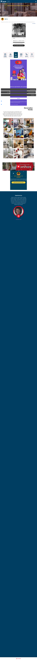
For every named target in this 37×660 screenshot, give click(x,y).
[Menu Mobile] (35, 1)
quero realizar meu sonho (18, 182)
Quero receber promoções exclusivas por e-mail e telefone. (10, 104)
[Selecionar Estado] (8, 1)
